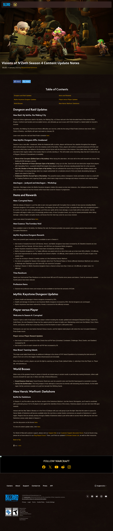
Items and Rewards (65, 95)
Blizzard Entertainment (29, 68)
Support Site (52, 433)
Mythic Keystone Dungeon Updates (25, 99)
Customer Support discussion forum (72, 433)
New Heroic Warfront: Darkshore (69, 103)
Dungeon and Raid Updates (22, 95)
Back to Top (17, 440)
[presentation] (6, 4)
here (47, 135)
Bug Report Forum (40, 435)
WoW (19, 445)
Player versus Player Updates (68, 99)
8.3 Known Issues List (72, 435)
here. (36, 219)
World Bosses (18, 103)
